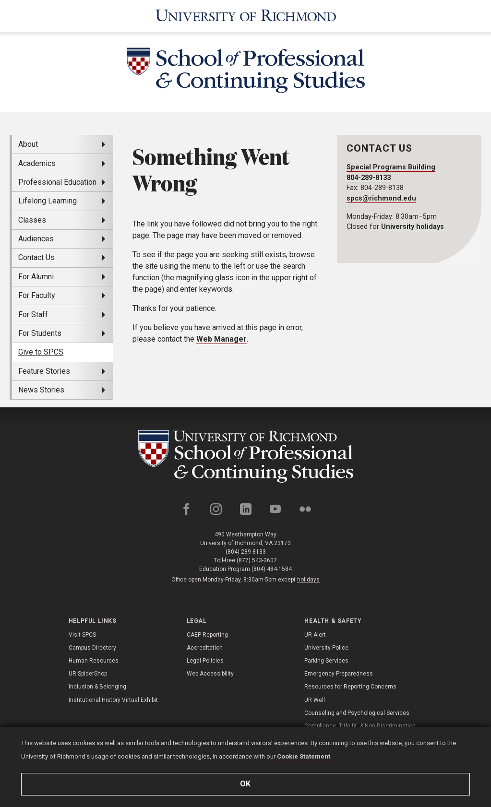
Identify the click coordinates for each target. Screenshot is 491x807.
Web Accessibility (210, 673)
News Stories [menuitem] (41, 389)
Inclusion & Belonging (97, 686)
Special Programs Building (391, 167)
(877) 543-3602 (257, 560)
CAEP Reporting (207, 634)
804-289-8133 (369, 178)
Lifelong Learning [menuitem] (47, 200)
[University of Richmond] (246, 16)
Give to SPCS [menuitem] (40, 351)
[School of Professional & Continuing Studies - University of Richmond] (246, 71)
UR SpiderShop (88, 673)
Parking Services (326, 660)
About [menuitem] (28, 144)
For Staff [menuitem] (33, 314)
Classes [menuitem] (32, 220)
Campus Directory (92, 647)
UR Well (314, 700)
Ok (245, 783)
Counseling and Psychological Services (356, 713)
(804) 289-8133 (246, 551)
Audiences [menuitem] (36, 238)
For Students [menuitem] (39, 333)
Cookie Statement (303, 756)
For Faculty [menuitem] (36, 295)
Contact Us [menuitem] (36, 257)
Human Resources (94, 660)
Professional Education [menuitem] (57, 182)
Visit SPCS (82, 634)
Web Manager (221, 339)
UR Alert (315, 634)
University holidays (412, 227)
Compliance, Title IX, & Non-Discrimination (360, 726)
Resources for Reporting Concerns (350, 686)
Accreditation (205, 647)
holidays (308, 579)
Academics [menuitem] (37, 163)
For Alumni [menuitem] (36, 276)
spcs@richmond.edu (381, 198)
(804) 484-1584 (271, 569)
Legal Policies (205, 660)
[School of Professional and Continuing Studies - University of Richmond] (245, 456)
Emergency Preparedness (338, 673)
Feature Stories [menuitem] (44, 371)
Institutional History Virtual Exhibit (113, 700)
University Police (326, 647)
